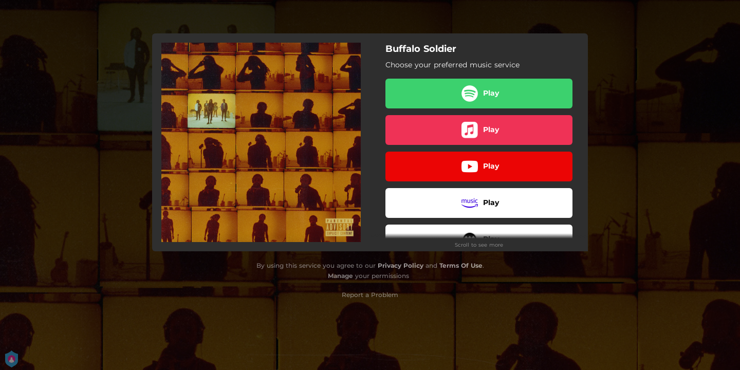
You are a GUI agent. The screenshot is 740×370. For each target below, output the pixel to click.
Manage (340, 276)
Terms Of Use (461, 265)
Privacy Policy (400, 265)
